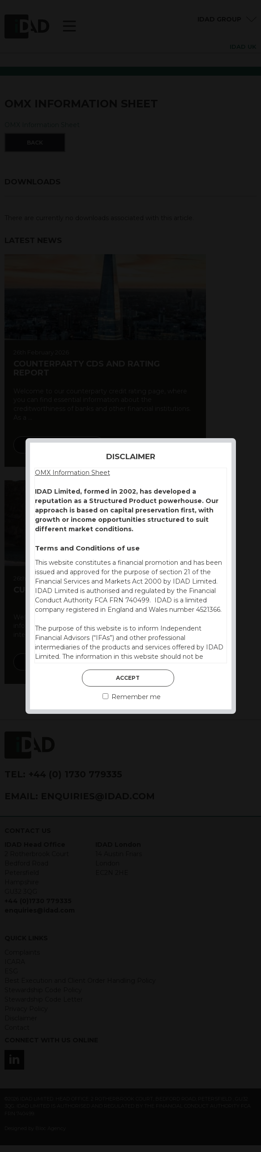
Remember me (132, 697)
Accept (128, 677)
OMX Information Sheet (72, 473)
